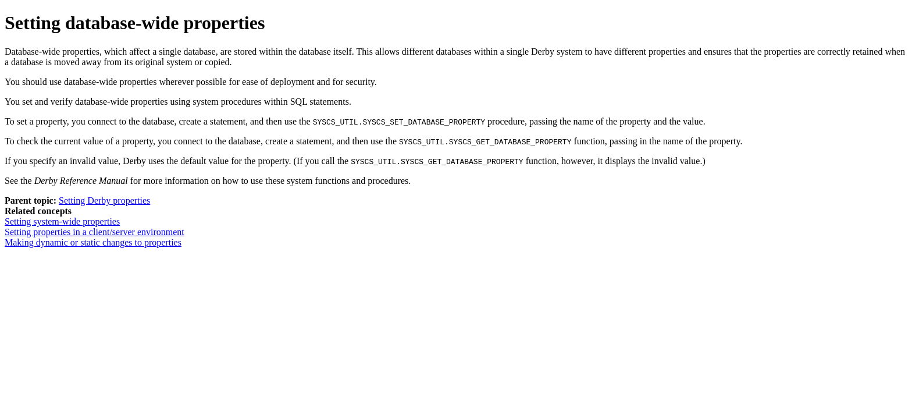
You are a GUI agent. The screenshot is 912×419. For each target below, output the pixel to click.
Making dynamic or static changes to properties (93, 242)
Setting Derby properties (104, 200)
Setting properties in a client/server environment (94, 232)
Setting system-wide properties (62, 221)
